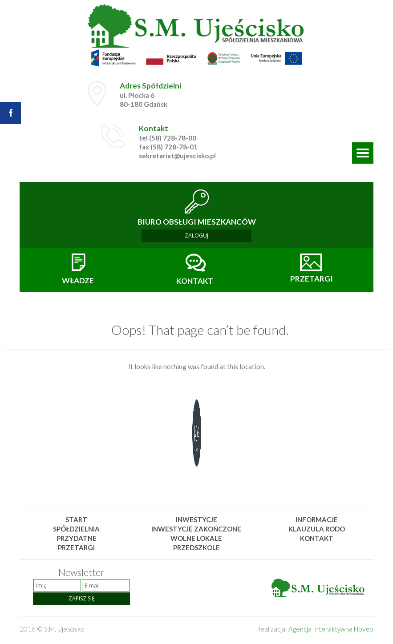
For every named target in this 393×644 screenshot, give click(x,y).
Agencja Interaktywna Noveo (330, 629)
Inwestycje (196, 519)
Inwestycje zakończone (196, 529)
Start (76, 519)
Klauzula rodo (316, 529)
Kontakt (316, 538)
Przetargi (76, 547)
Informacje (317, 519)
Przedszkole (196, 547)
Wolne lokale (196, 538)
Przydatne (77, 538)
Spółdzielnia (76, 529)
